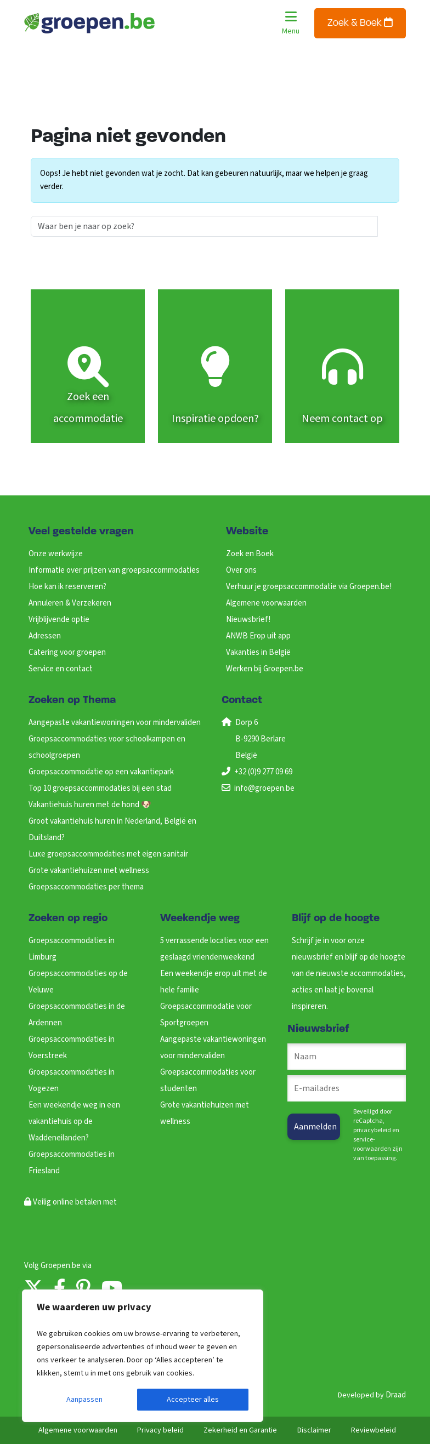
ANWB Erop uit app (258, 636)
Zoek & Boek (360, 22)
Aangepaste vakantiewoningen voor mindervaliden (115, 722)
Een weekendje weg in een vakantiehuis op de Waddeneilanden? (74, 1121)
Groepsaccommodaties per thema (86, 887)
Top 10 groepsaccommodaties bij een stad (100, 788)
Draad (396, 1395)
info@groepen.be (264, 788)
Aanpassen (84, 1399)
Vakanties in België (258, 652)
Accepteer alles (193, 1399)
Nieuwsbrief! (248, 619)
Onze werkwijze (56, 554)
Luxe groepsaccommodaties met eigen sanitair (108, 854)
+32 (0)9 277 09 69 (263, 772)
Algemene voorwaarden (266, 603)
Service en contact (61, 669)
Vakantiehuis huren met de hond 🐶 (90, 805)
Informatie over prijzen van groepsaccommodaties (114, 570)
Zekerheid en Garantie (240, 1430)
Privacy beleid (160, 1430)
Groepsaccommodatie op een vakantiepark (101, 772)
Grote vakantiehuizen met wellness (89, 870)
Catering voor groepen (67, 652)
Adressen (45, 636)
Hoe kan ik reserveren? (67, 586)
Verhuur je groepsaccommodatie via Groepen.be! (309, 586)
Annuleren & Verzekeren (70, 603)
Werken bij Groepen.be (264, 669)
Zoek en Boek (250, 554)
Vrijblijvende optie (59, 619)
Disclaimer (314, 1430)
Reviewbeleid (373, 1430)
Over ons (241, 570)
